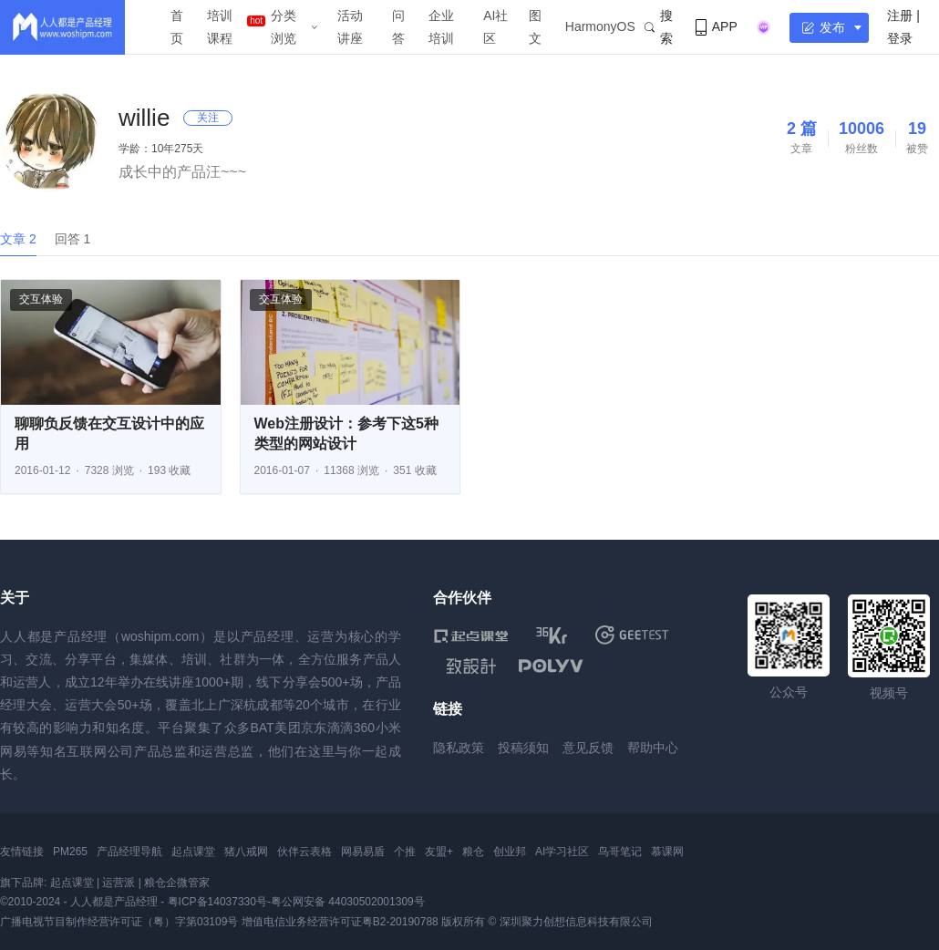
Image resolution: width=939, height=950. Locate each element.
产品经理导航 (129, 851)
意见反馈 (588, 747)
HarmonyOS (600, 26)
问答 (398, 27)
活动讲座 (350, 27)
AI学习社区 (562, 851)
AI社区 (495, 27)
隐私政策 (458, 747)
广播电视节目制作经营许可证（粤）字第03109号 (119, 921)
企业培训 (441, 27)
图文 (535, 27)
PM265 (70, 851)
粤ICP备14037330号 (217, 901)
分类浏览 (283, 27)
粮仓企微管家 (177, 882)
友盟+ (439, 851)
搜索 (659, 27)
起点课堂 (193, 851)
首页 (176, 27)
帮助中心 (652, 747)
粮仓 (473, 851)
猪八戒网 (246, 851)
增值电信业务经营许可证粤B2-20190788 (340, 921)
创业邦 (509, 851)
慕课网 (667, 851)
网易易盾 (363, 851)
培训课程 (219, 27)
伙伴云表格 (304, 851)
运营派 (118, 882)
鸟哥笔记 (620, 851)
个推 (405, 851)
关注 (208, 117)
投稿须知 (523, 747)
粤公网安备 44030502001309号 (348, 901)
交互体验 (41, 299)
